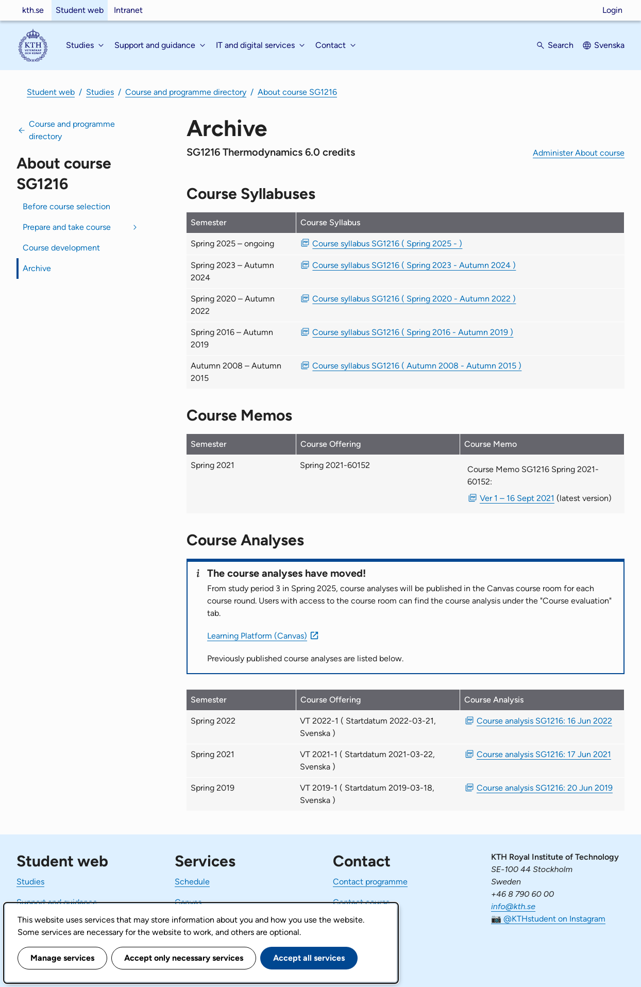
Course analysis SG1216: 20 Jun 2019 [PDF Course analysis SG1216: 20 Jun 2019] (545, 788)
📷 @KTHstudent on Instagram (548, 919)
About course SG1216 (297, 92)
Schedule (192, 881)
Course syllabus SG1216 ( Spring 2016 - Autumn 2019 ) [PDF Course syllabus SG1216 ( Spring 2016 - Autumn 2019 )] (412, 332)
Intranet (128, 10)
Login (612, 10)
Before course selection (66, 206)
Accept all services (309, 958)
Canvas (188, 902)
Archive (37, 268)
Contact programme (370, 881)
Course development (61, 248)
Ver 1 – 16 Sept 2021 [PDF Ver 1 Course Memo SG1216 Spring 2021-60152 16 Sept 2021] (517, 498)
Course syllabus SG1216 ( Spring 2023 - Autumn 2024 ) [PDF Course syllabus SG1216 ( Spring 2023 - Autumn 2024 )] (414, 265)
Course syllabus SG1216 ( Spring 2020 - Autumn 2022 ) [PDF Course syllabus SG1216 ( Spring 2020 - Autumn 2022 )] (414, 299)
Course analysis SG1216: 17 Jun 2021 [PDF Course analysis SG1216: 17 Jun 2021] (544, 754)
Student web (80, 10)
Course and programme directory (185, 92)
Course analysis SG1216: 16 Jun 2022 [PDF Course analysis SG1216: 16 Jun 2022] (544, 721)
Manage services (62, 958)
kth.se (33, 10)
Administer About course (579, 153)
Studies (100, 92)
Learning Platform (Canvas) (257, 636)
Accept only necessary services (183, 958)
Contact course (361, 902)
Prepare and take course (67, 227)
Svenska (609, 45)
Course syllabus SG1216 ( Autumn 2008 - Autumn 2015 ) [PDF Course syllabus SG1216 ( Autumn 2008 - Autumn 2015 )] (416, 366)
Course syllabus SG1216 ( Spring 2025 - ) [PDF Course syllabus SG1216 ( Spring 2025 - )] (387, 243)
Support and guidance (56, 902)
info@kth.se (513, 906)
